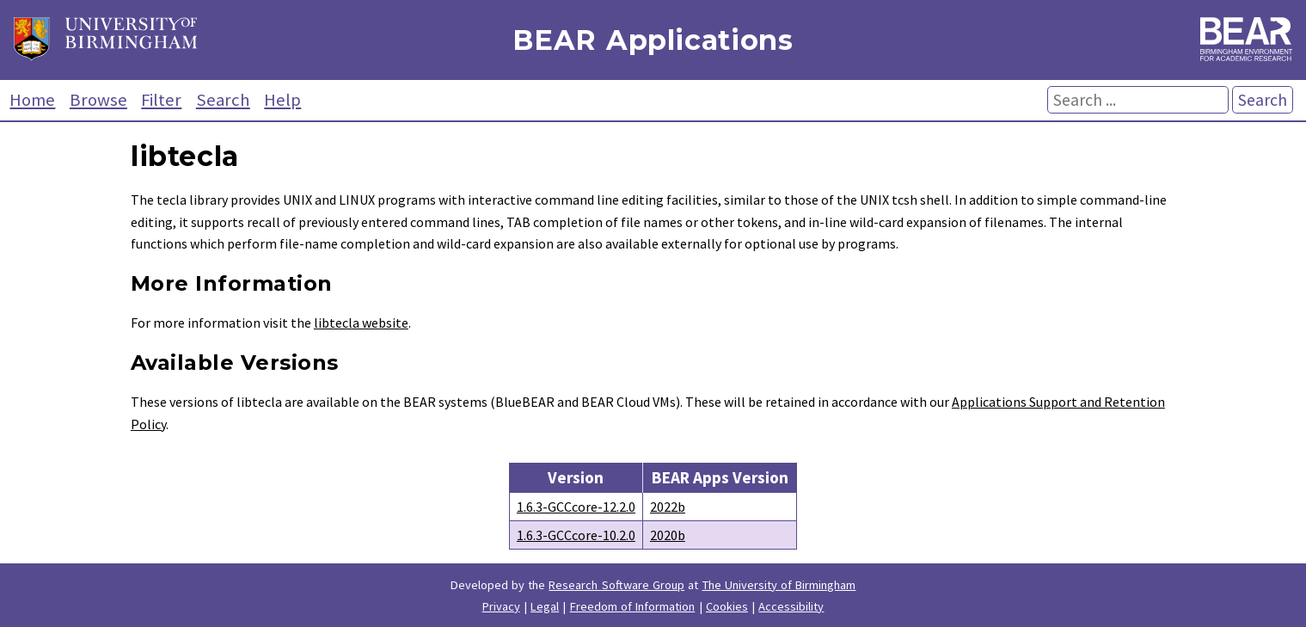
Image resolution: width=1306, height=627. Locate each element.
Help (282, 100)
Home (32, 100)
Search (223, 100)
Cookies (727, 606)
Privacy (501, 606)
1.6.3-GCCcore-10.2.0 (576, 535)
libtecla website (361, 322)
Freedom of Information (633, 606)
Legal (544, 606)
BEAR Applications (652, 40)
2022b (667, 506)
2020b (667, 535)
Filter (161, 100)
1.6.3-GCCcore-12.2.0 (576, 506)
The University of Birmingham (779, 585)
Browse (98, 100)
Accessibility (791, 606)
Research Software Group (616, 585)
